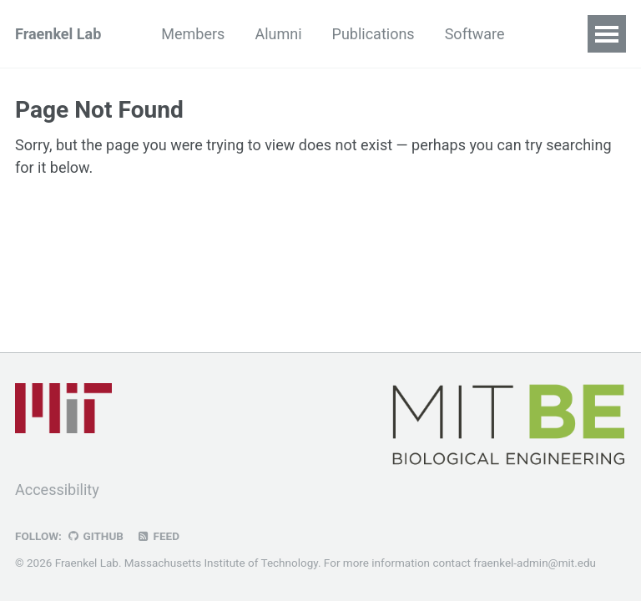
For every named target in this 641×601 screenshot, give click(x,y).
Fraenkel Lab (58, 34)
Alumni (278, 34)
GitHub (95, 536)
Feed (157, 536)
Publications (373, 34)
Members (193, 34)
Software (475, 34)
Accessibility (57, 489)
